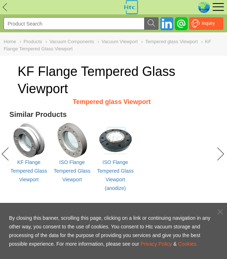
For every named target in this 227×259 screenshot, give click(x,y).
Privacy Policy (156, 244)
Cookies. (187, 244)
